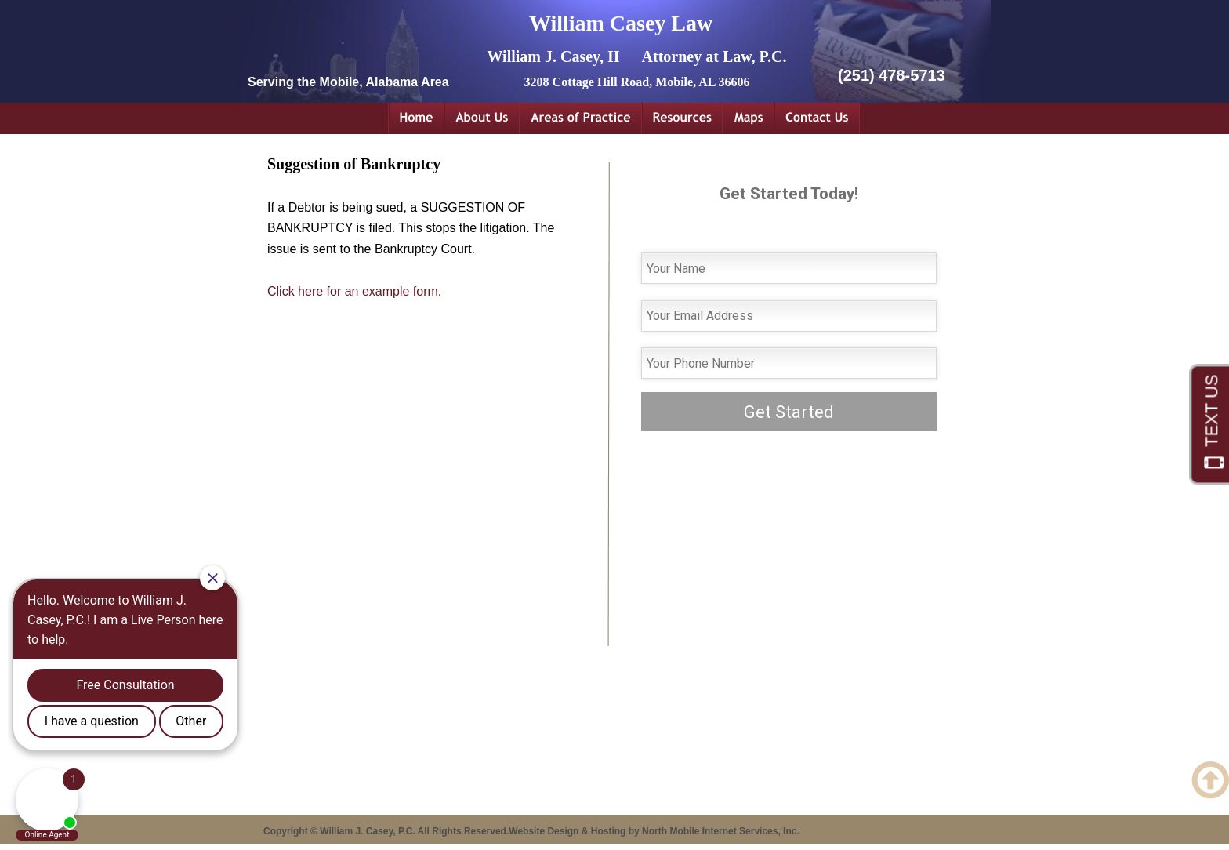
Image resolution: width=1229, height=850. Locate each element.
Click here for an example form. (354, 291)
